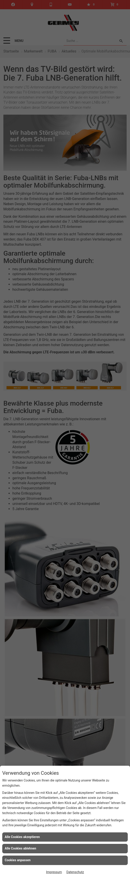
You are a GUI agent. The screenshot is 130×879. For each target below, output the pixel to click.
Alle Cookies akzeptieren (22, 837)
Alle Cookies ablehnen (20, 848)
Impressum (54, 872)
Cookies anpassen (18, 860)
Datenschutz (75, 872)
